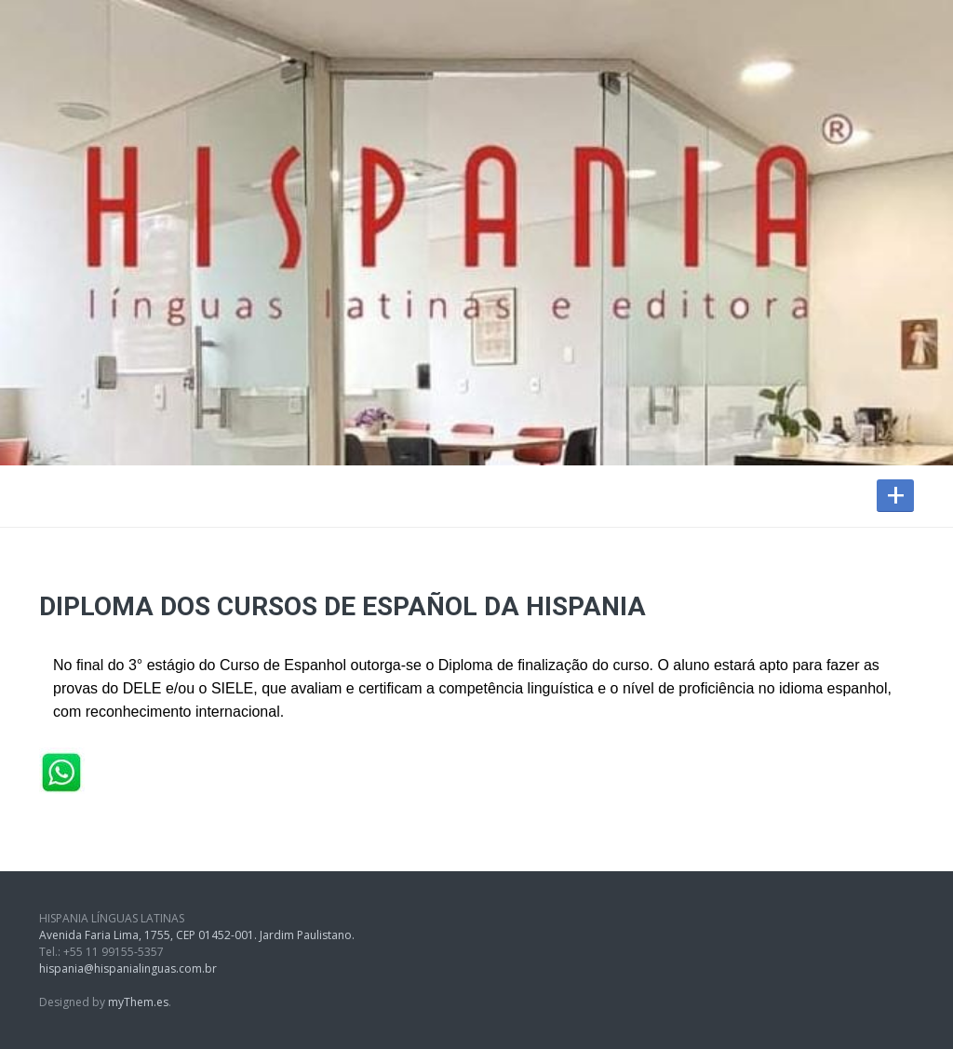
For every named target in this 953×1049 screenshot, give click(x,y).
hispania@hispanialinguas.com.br (128, 968)
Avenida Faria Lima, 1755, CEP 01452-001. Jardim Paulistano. (197, 935)
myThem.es (138, 1002)
